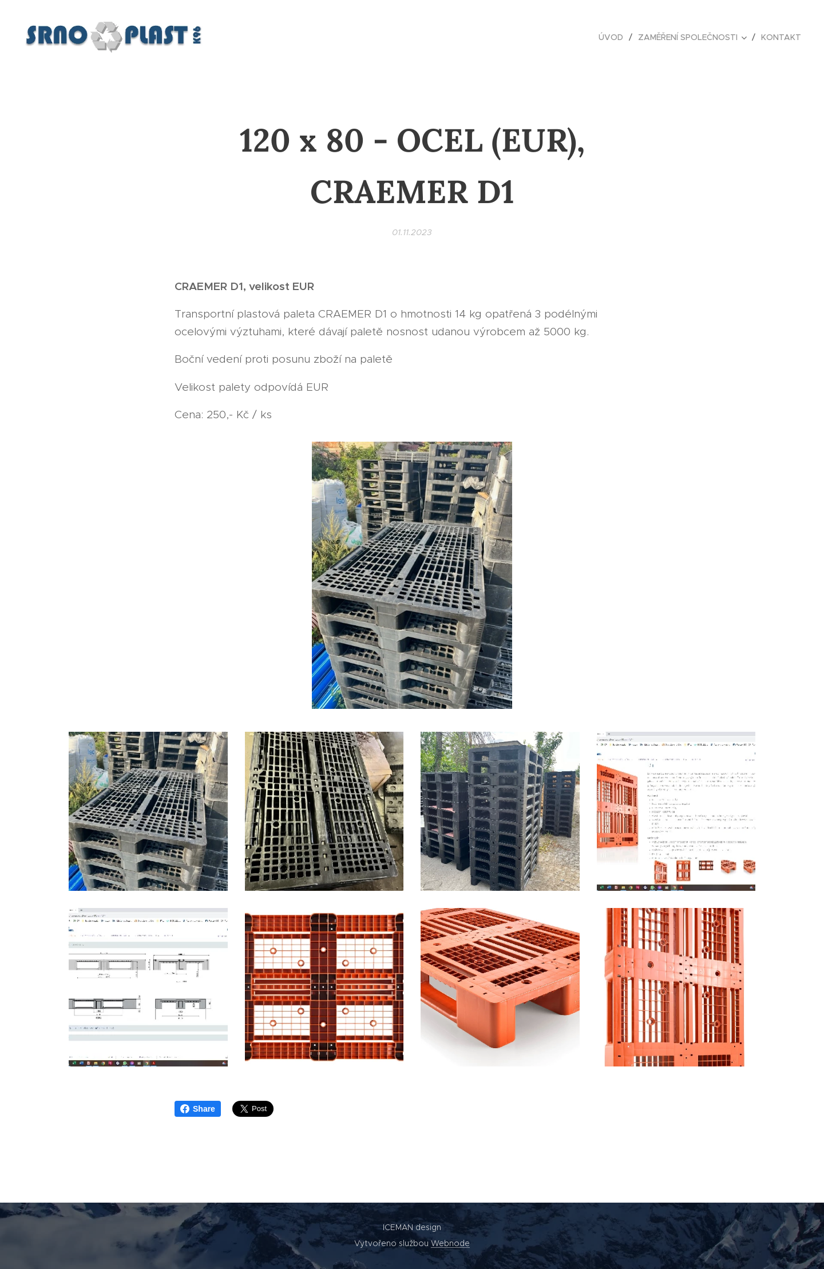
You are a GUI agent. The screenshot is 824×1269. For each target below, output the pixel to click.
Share (197, 1108)
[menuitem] (614, 37)
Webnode (450, 1243)
